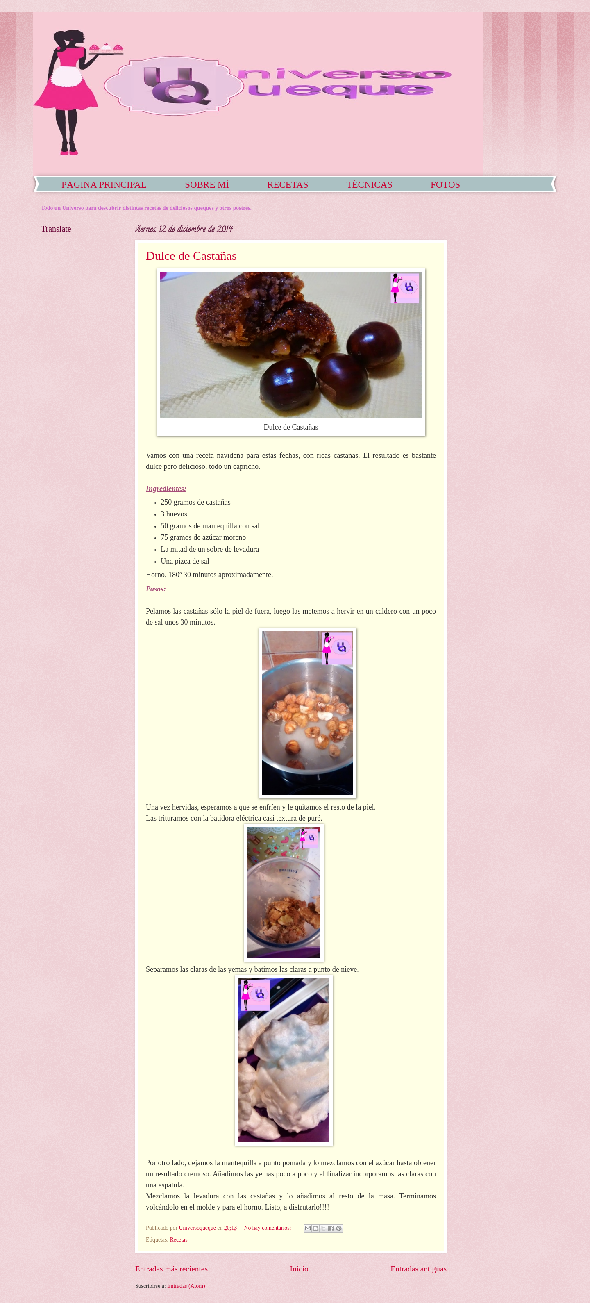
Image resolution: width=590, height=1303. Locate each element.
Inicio (299, 1268)
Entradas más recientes (171, 1268)
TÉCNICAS (370, 185)
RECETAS (287, 185)
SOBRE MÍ (207, 185)
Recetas (179, 1240)
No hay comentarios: (268, 1228)
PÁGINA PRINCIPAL (104, 185)
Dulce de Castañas (191, 255)
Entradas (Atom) (186, 1286)
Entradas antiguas (418, 1268)
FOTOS (445, 185)
